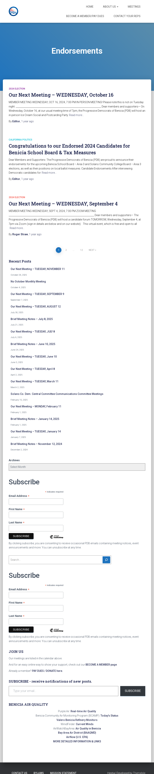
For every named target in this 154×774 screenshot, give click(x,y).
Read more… (76, 115)
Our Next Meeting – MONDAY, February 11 (36, 406)
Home (90, 6)
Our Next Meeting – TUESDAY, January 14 (36, 431)
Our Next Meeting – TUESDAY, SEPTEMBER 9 (37, 294)
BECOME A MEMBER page (101, 664)
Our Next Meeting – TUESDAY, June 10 (34, 356)
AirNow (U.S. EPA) (77, 737)
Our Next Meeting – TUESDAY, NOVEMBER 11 (38, 269)
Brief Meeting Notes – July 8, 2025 (32, 319)
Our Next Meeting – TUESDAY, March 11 (34, 381)
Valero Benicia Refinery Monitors (77, 719)
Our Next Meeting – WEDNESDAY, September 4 (63, 204)
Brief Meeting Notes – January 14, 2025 (35, 418)
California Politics (20, 139)
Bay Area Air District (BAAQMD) (77, 732)
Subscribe (133, 691)
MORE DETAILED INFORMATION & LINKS (77, 741)
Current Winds (85, 724)
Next (91, 250)
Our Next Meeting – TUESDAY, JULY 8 (33, 331)
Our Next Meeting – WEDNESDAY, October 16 (61, 95)
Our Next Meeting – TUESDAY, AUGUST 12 (36, 306)
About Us (110, 6)
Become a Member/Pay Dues (85, 16)
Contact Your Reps (127, 16)
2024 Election (17, 88)
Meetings (134, 6)
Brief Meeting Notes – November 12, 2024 (36, 443)
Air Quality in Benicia (88, 728)
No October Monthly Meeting (28, 281)
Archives (14, 460)
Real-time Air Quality (83, 711)
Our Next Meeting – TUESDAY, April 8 (33, 368)
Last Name (16, 522)
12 (81, 250)
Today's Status (109, 715)
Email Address (19, 496)
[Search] (106, 559)
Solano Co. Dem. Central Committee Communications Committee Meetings (57, 393)
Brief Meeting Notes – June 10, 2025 (33, 344)
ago (27, 121)
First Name (17, 509)
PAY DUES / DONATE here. (47, 670)
